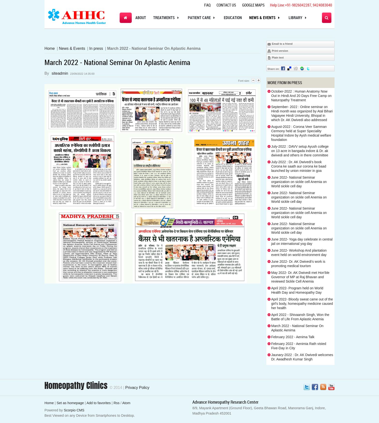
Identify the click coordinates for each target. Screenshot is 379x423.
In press (96, 48)
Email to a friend (280, 44)
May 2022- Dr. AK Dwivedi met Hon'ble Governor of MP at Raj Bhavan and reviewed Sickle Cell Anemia (300, 277)
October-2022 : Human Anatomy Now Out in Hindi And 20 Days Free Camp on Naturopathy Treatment (301, 95)
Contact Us (226, 5)
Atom (126, 403)
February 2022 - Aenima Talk (292, 337)
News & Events (265, 18)
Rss (117, 403)
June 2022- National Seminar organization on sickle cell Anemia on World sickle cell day (299, 181)
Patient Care (202, 18)
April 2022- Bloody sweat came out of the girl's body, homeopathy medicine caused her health (302, 303)
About (140, 17)
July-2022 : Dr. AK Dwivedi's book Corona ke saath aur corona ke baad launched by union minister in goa (298, 166)
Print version (277, 51)
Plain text (275, 58)
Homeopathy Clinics (76, 385)
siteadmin (60, 73)
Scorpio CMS (74, 410)
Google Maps (253, 5)
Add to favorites (99, 403)
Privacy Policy (137, 388)
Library (298, 18)
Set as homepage (70, 403)
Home (49, 48)
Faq (207, 5)
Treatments (167, 18)
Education (233, 17)
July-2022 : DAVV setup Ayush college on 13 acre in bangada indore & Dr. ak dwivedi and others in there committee (300, 151)
